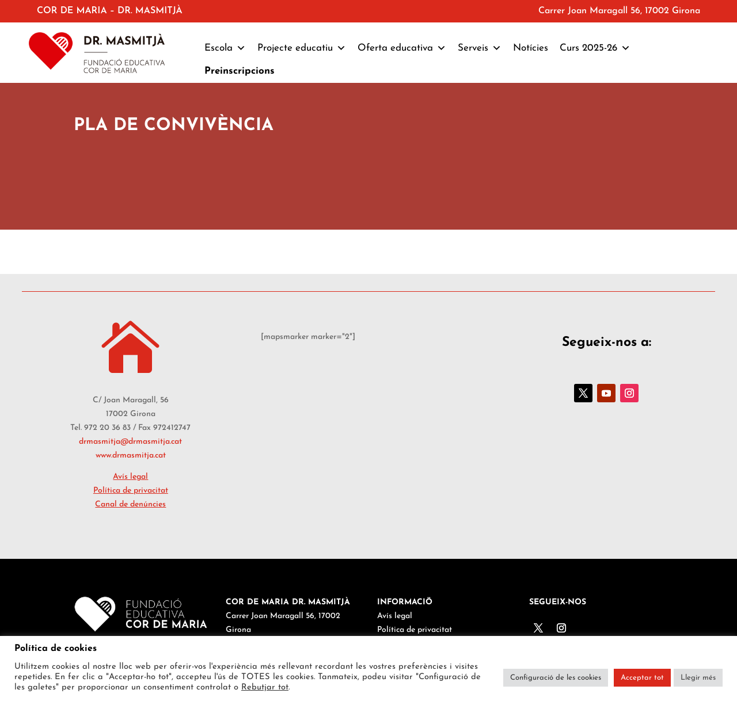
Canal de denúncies (130, 504)
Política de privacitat (130, 490)
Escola (225, 48)
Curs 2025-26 (595, 48)
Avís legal (130, 477)
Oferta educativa (402, 48)
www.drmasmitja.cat (131, 455)
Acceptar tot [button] (642, 677)
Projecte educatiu (301, 48)
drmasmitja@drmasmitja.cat (130, 441)
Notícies (530, 48)
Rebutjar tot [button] (264, 687)
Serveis (480, 48)
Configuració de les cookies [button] (555, 677)
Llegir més (698, 677)
